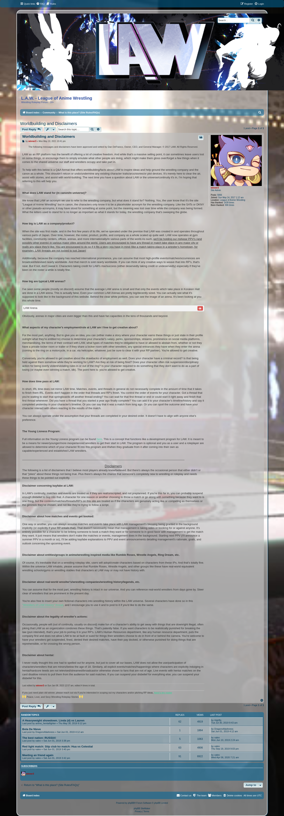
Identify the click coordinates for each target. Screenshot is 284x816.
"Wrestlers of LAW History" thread (42, 605)
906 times (229, 205)
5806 (219, 195)
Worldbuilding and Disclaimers (48, 123)
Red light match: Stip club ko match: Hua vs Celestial (57, 746)
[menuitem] (40, 3)
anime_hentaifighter (45, 723)
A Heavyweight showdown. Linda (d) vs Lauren (53, 720)
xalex (38, 740)
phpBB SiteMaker (142, 808)
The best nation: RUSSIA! (39, 737)
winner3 (215, 188)
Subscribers (29, 766)
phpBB (131, 803)
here (99, 439)
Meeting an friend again (37, 755)
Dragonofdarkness (44, 732)
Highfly (218, 720)
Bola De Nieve (31, 729)
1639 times (229, 202)
